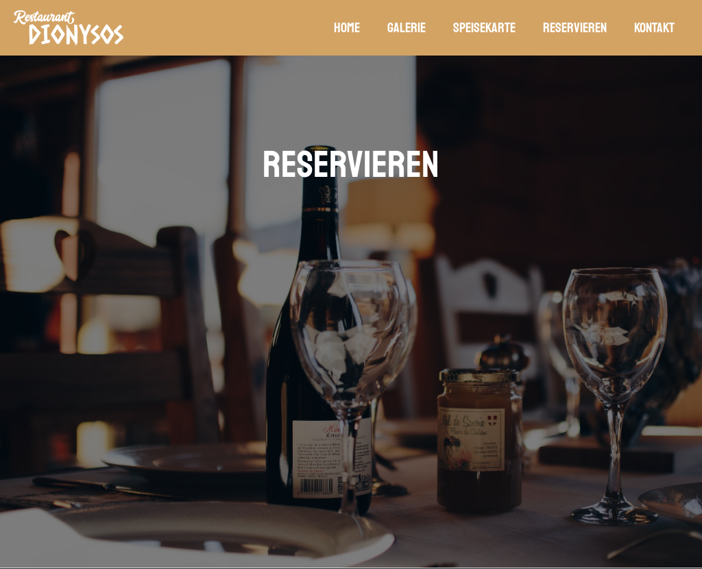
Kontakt (654, 27)
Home (347, 27)
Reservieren (575, 27)
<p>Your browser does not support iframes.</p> (351, 342)
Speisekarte (484, 27)
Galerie (406, 27)
